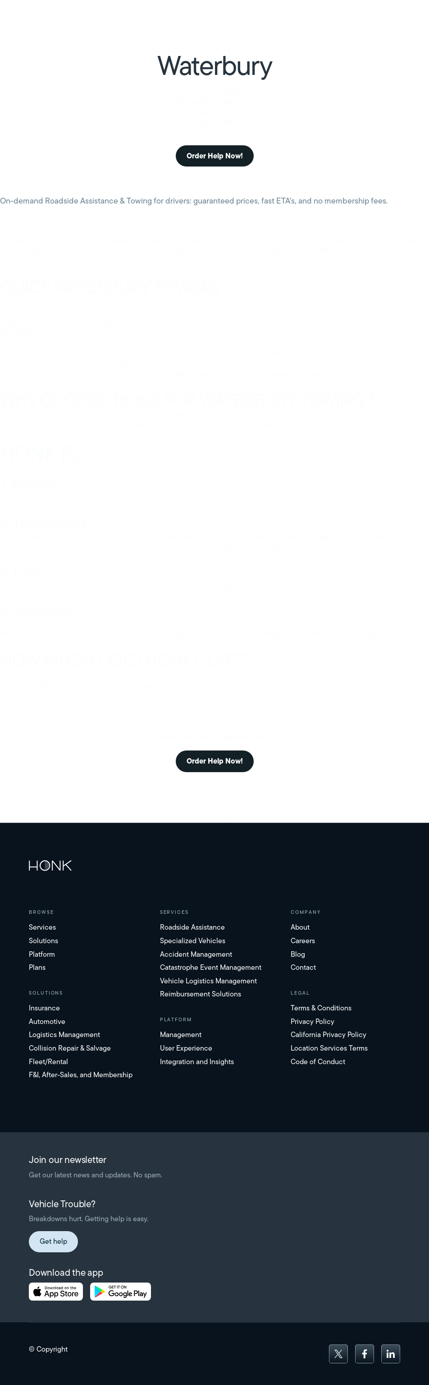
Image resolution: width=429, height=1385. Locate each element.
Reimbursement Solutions (200, 994)
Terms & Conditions (321, 1008)
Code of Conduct (318, 1061)
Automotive (47, 1021)
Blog (298, 954)
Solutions (43, 941)
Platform (42, 954)
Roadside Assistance (192, 927)
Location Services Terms (329, 1048)
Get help (53, 1241)
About (300, 927)
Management (180, 1034)
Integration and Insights (197, 1061)
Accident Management (196, 954)
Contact (303, 967)
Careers (303, 941)
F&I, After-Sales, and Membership (80, 1075)
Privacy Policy (312, 1021)
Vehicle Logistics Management (208, 981)
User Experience (186, 1048)
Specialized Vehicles (192, 941)
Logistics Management (64, 1034)
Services (42, 927)
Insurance (44, 1008)
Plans (37, 967)
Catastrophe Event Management (210, 967)
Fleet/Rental (48, 1061)
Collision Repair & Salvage (70, 1048)
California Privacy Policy (328, 1034)
